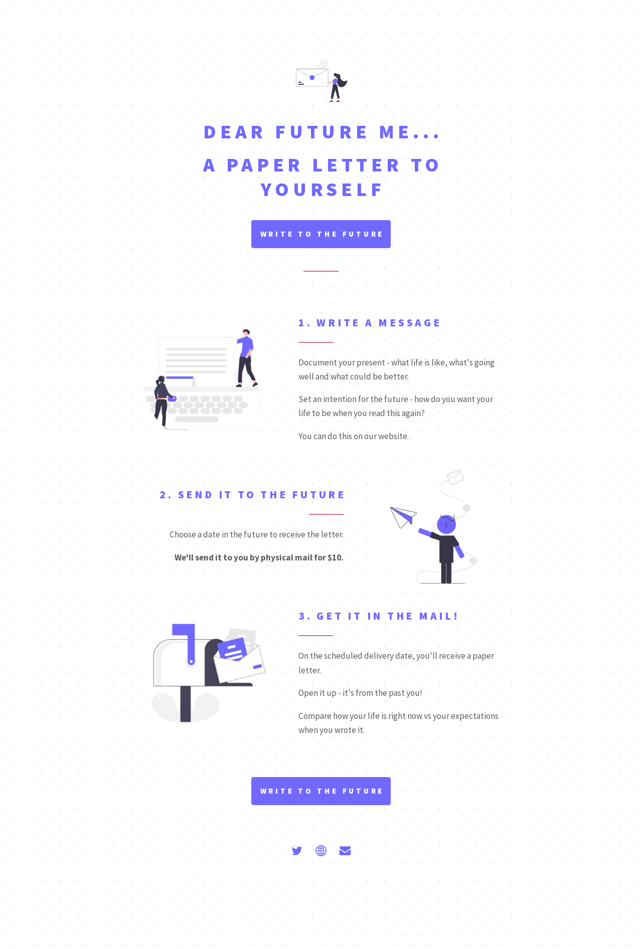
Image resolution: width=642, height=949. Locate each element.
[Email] (345, 850)
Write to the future (322, 234)
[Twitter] (296, 850)
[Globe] (321, 850)
